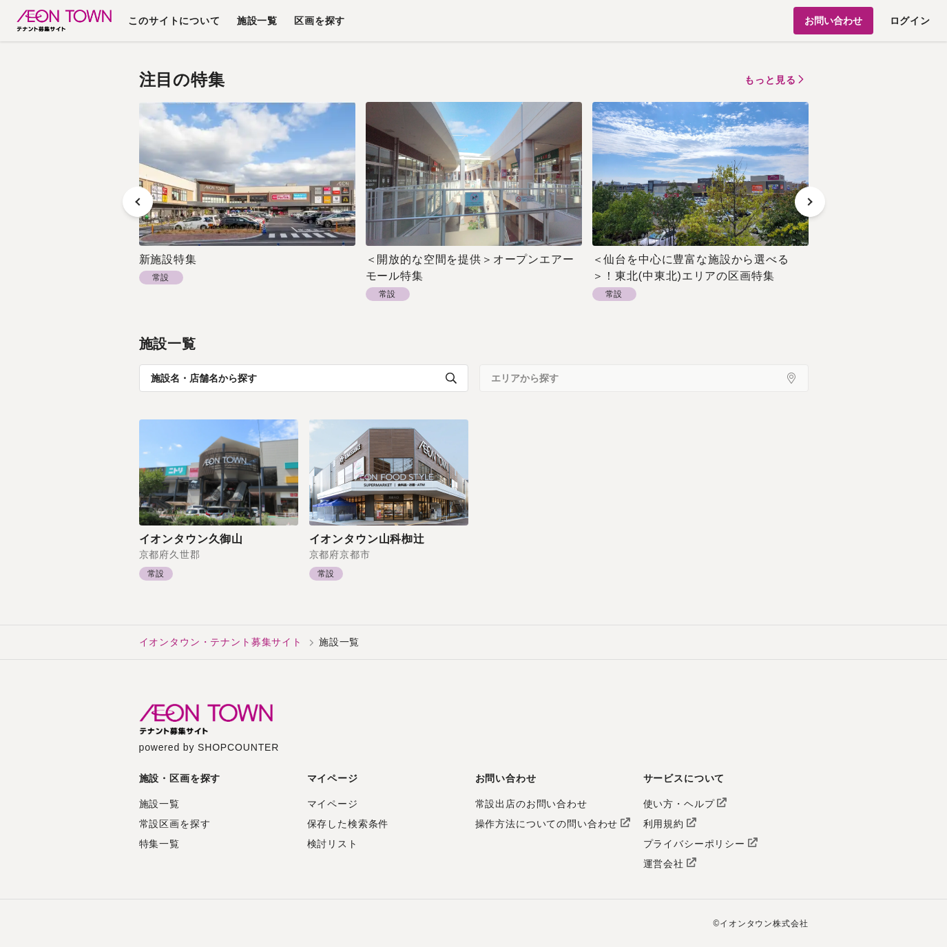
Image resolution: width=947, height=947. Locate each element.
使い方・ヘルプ (685, 803)
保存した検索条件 (348, 823)
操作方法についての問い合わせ (553, 823)
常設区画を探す (175, 823)
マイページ (332, 803)
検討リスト (332, 843)
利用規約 (669, 823)
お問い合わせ (833, 20)
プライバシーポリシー (700, 843)
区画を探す (319, 20)
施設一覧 (257, 20)
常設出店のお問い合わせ (531, 803)
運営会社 (669, 863)
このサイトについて (174, 20)
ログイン (910, 20)
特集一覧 (159, 843)
